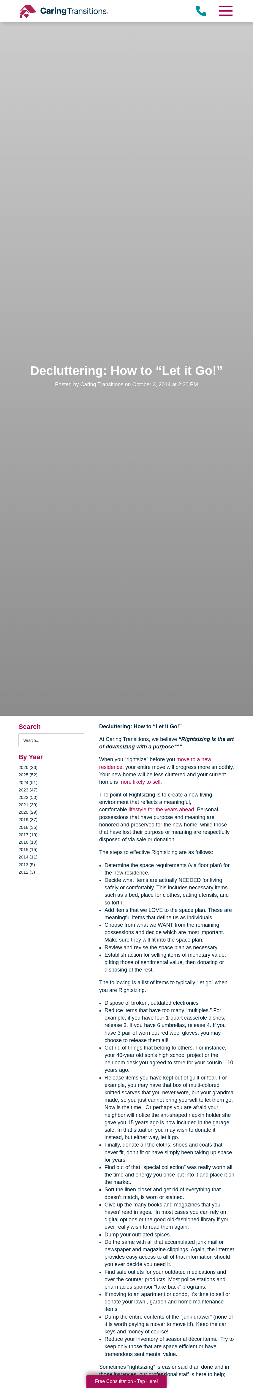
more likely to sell (139, 782)
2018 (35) (27, 827)
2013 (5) (26, 864)
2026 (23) (27, 767)
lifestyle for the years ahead (161, 810)
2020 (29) (27, 812)
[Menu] (226, 11)
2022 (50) (27, 797)
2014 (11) (27, 856)
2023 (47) (27, 789)
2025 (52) (27, 774)
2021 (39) (27, 804)
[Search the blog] (51, 740)
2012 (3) (26, 872)
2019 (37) (27, 819)
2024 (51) (27, 782)
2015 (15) (27, 849)
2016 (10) (27, 842)
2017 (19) (27, 834)
